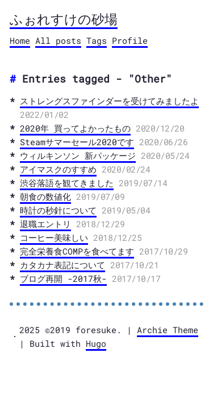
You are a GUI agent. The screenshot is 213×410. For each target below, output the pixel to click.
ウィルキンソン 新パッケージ (78, 155)
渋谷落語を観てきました (67, 182)
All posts (58, 40)
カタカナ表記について (62, 264)
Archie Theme (167, 329)
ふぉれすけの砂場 (64, 18)
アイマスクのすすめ (58, 169)
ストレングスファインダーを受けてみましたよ (109, 100)
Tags (96, 40)
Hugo (96, 343)
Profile (130, 40)
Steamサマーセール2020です (77, 141)
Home (20, 40)
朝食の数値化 (45, 196)
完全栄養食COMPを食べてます (77, 251)
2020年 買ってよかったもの (75, 128)
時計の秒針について (58, 210)
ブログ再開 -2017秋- (63, 278)
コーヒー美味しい (54, 237)
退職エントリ (45, 223)
